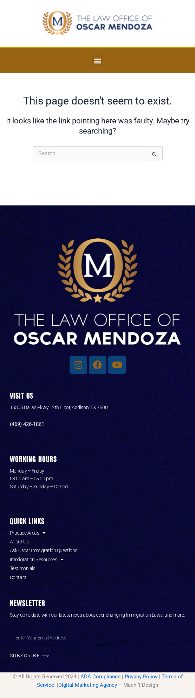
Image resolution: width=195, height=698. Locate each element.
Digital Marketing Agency (87, 685)
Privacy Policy (141, 676)
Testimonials (22, 568)
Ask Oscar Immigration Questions (43, 550)
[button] (97, 60)
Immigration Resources (37, 559)
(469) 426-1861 (27, 424)
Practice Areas (28, 533)
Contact (18, 577)
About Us (19, 541)
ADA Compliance (100, 676)
